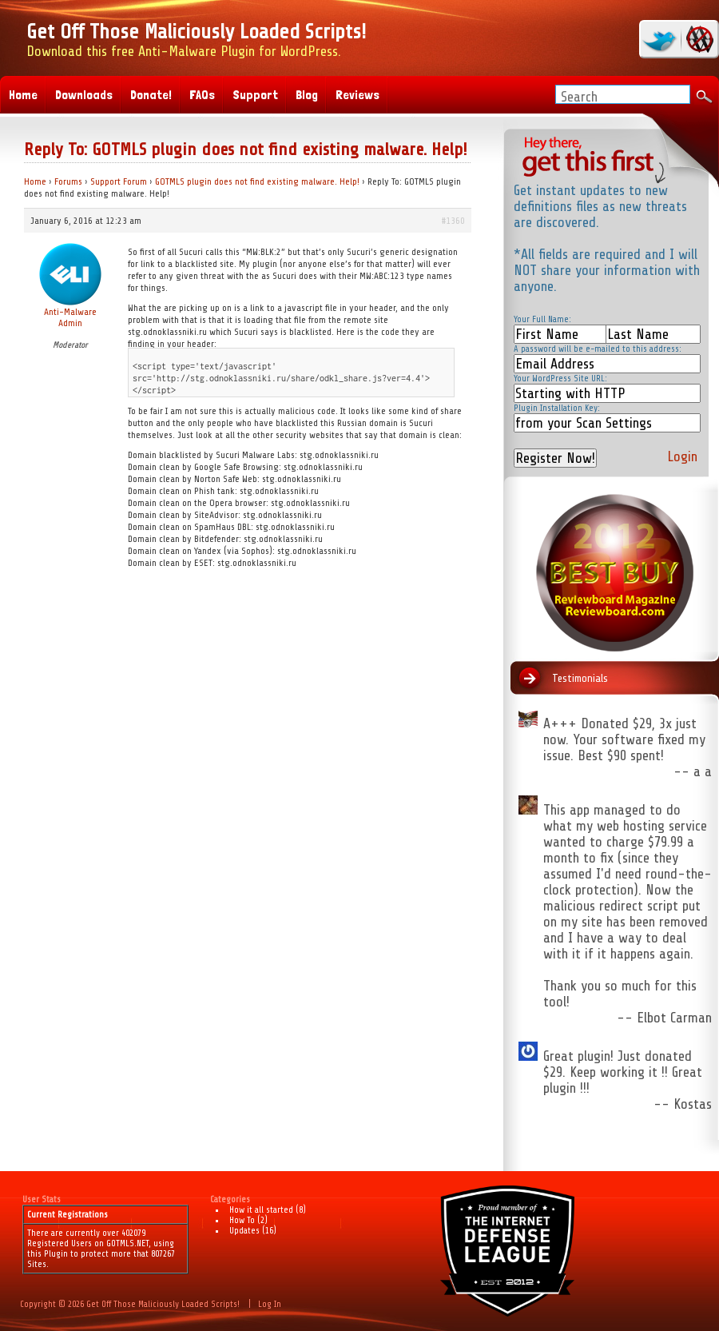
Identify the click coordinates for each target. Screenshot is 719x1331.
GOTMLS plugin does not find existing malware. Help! (257, 181)
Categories (230, 1199)
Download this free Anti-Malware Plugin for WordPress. (196, 39)
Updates (244, 1230)
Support (255, 94)
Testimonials (580, 678)
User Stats (41, 1199)
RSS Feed (697, 39)
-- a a (692, 771)
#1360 (453, 220)
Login (682, 456)
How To (242, 1220)
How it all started (261, 1210)
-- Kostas (682, 1104)
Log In (269, 1304)
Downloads (84, 94)
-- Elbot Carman (664, 1018)
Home (35, 181)
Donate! (151, 94)
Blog (307, 94)
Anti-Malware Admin (70, 317)
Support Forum (118, 181)
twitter (661, 39)
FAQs (202, 94)
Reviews (357, 94)
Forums (68, 181)
